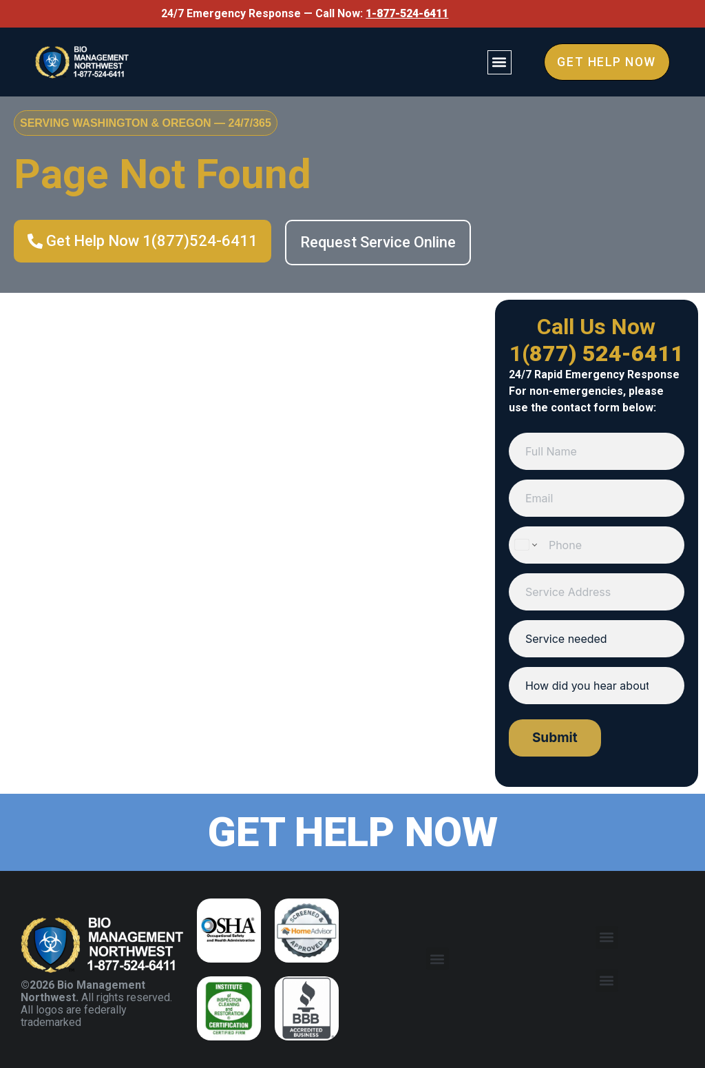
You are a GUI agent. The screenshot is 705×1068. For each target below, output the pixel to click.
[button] (497, 62)
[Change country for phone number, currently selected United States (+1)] (525, 545)
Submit (555, 738)
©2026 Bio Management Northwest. (83, 991)
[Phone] (596, 545)
